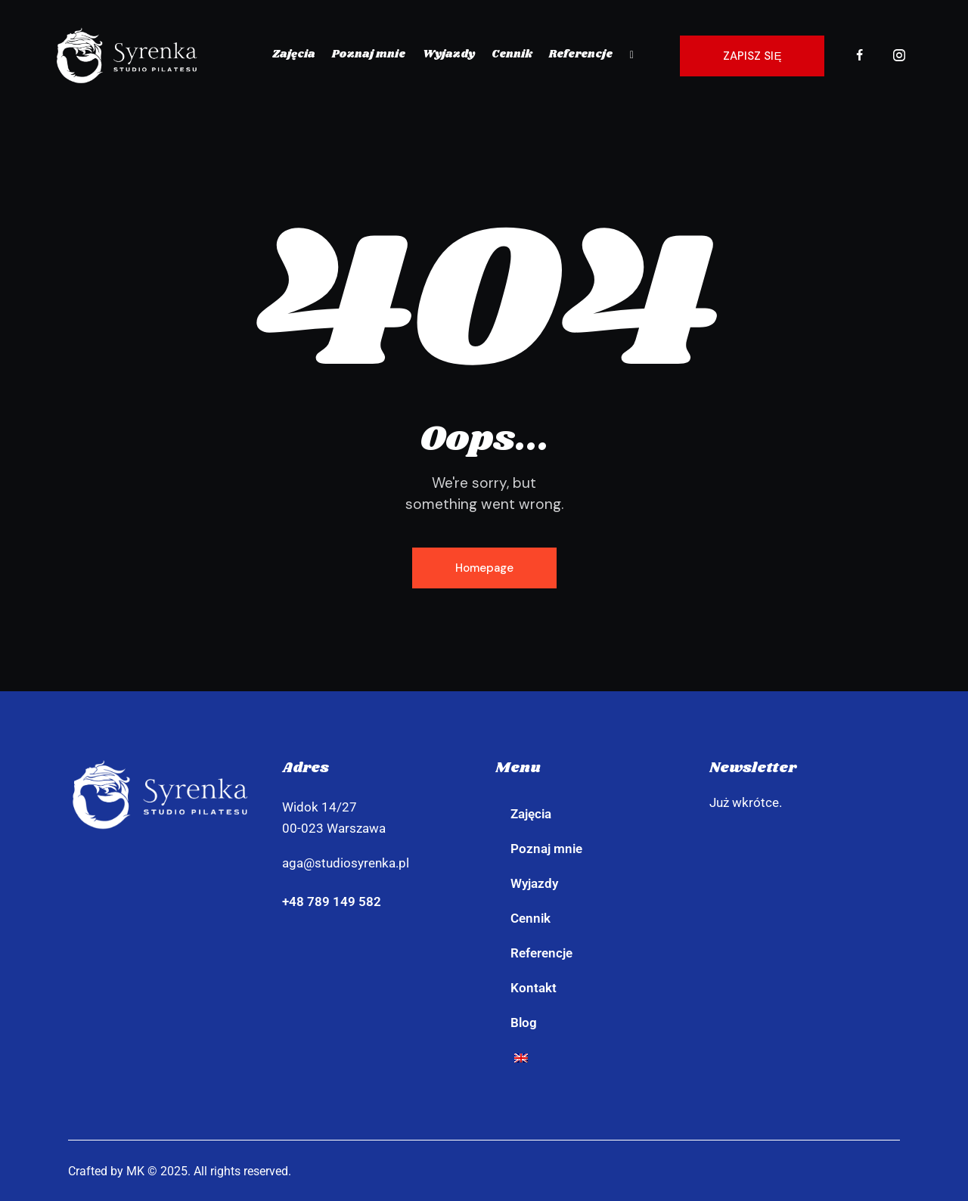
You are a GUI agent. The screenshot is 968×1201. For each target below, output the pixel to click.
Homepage (484, 568)
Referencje (541, 952)
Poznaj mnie (546, 848)
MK (135, 1171)
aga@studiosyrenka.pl (345, 862)
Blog (523, 1022)
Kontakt (533, 987)
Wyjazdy (534, 883)
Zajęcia (530, 813)
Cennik (530, 918)
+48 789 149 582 (331, 901)
